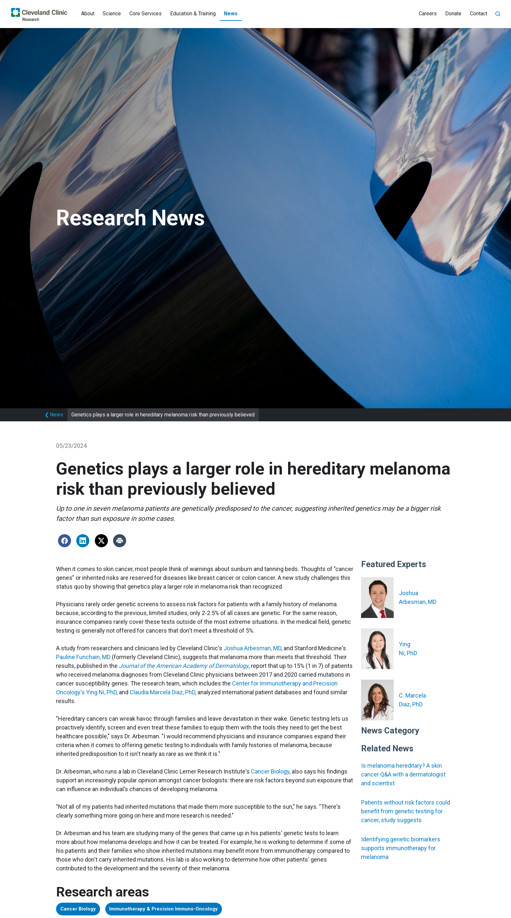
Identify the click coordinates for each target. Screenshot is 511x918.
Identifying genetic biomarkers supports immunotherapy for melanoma (400, 848)
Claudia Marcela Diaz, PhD (162, 692)
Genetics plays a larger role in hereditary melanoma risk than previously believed (163, 415)
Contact (478, 13)
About (88, 13)
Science (112, 13)
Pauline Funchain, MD (83, 657)
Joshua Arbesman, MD (252, 648)
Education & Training (193, 13)
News (231, 13)
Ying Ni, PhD (101, 692)
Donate (453, 13)
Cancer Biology (270, 771)
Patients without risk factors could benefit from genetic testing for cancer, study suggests (405, 811)
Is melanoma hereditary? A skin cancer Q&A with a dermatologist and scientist (403, 774)
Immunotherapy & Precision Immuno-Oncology (178, 909)
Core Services (145, 13)
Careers (428, 13)
